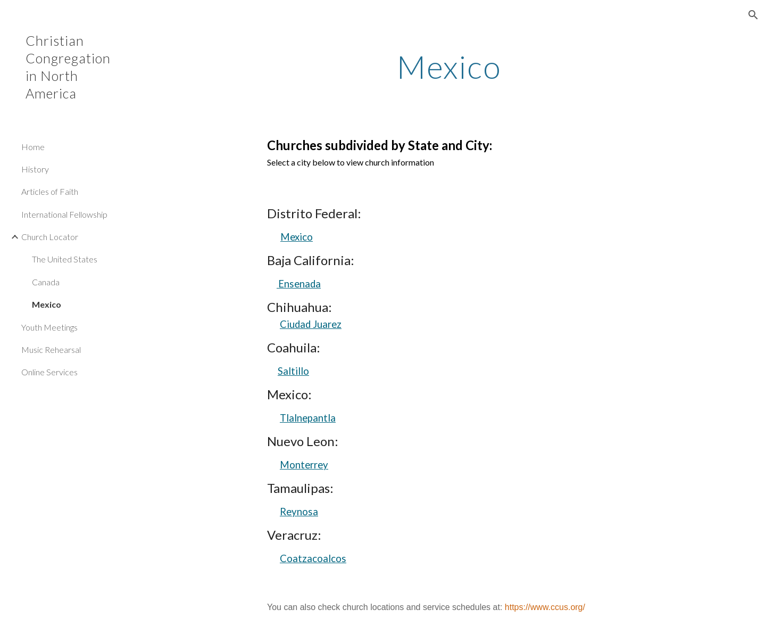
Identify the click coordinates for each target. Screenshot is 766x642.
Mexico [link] (46, 304)
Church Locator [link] (49, 237)
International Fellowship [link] (64, 214)
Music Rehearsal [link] (51, 349)
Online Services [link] (49, 372)
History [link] (35, 169)
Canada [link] (46, 282)
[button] (753, 15)
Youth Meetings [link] (49, 327)
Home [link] (33, 147)
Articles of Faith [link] (49, 191)
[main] (449, 66)
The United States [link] (64, 259)
